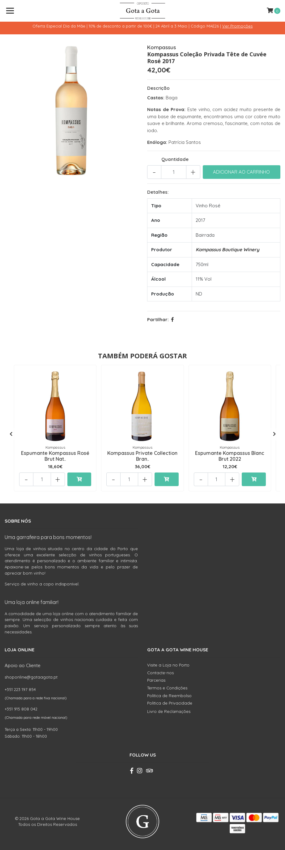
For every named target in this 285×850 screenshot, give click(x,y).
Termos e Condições (167, 687)
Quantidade (175, 159)
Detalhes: (157, 192)
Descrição (158, 88)
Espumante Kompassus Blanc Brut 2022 (229, 456)
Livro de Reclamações (168, 711)
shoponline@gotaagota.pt (31, 677)
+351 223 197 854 (20, 689)
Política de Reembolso (169, 695)
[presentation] (11, 434)
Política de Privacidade (169, 703)
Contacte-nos (160, 672)
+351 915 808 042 (21, 708)
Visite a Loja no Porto (168, 664)
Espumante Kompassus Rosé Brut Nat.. (55, 456)
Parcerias (156, 680)
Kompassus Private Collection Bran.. (142, 456)
